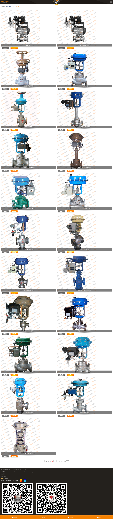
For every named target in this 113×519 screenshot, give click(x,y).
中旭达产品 (11, 6)
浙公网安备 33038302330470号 (10, 478)
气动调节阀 (17, 6)
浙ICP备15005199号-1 (22, 469)
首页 (7, 6)
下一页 (58, 461)
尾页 (62, 461)
